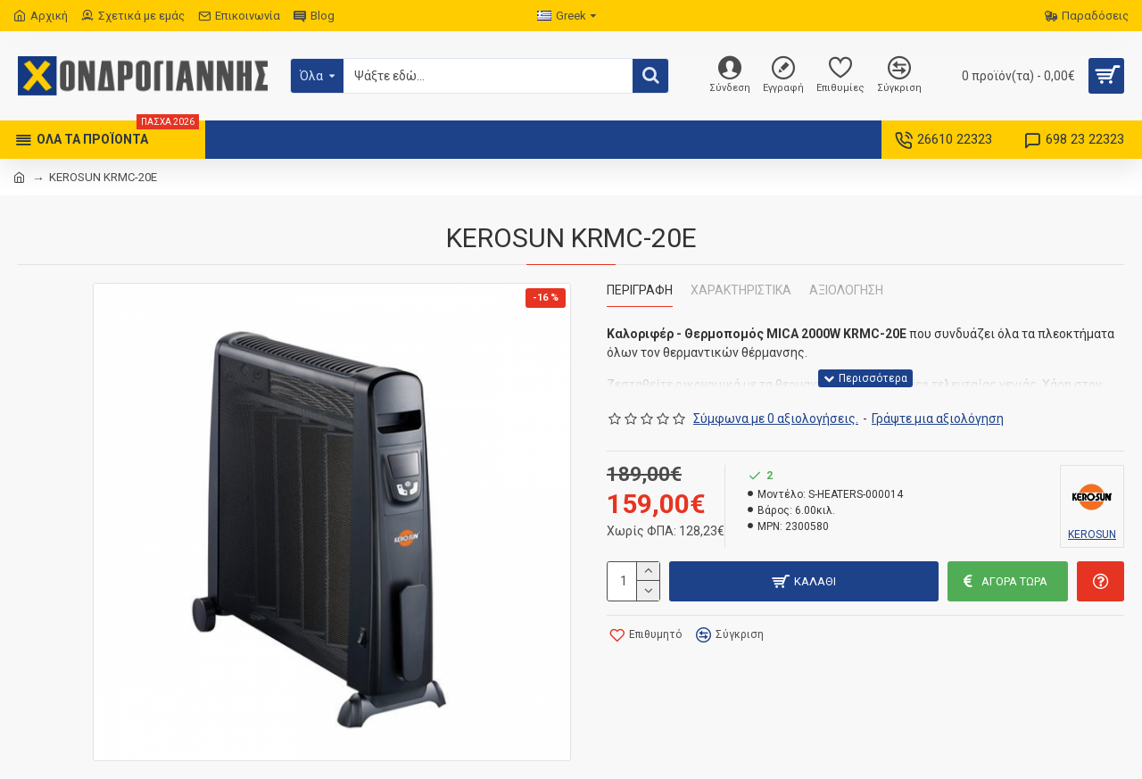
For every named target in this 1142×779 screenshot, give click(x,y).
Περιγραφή (640, 290)
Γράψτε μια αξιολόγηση (938, 418)
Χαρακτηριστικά (741, 290)
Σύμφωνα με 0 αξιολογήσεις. (775, 418)
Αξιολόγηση (846, 290)
